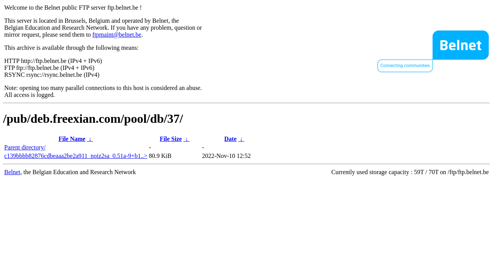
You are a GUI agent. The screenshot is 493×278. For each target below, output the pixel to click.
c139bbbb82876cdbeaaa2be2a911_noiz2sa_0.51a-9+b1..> (76, 156)
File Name (72, 139)
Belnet (12, 172)
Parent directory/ (24, 147)
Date (230, 139)
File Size (171, 139)
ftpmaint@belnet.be (116, 34)
